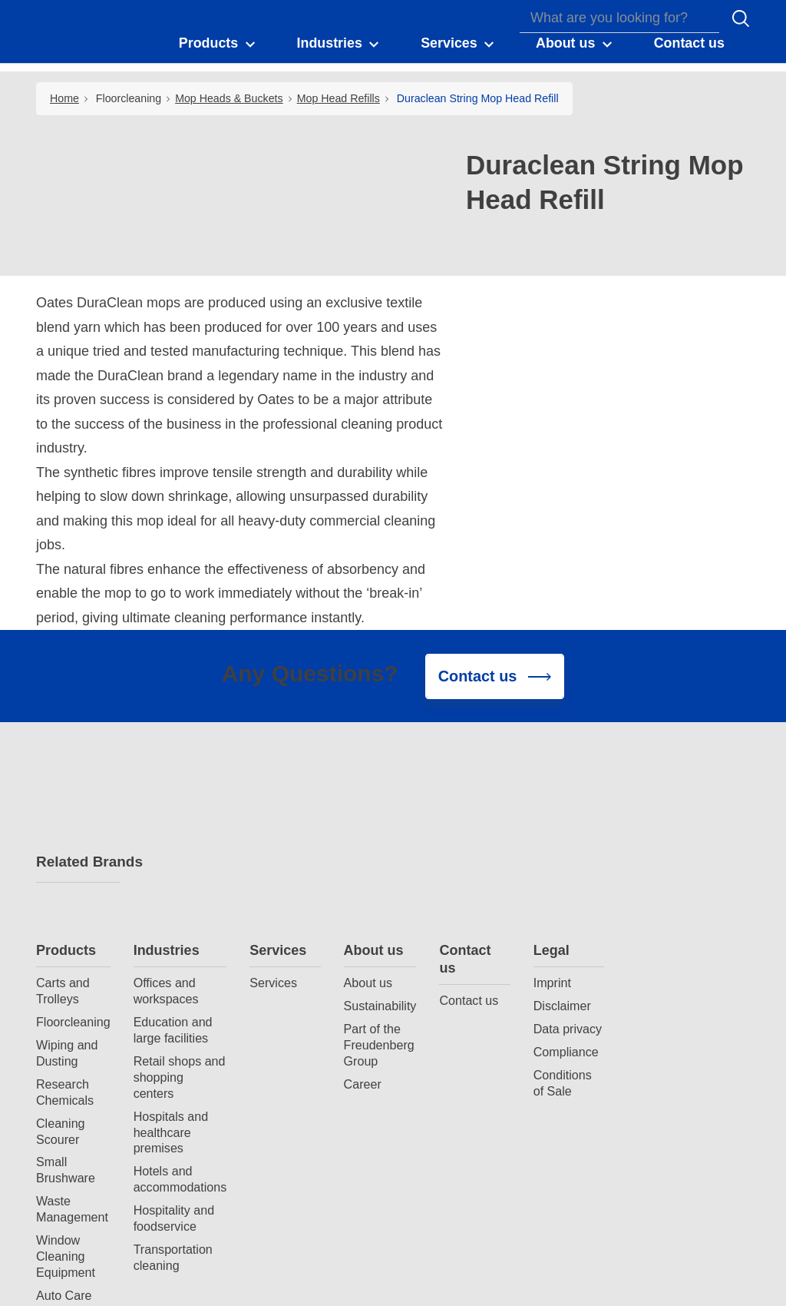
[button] (218, 44)
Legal (659, 777)
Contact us (572, 786)
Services (385, 777)
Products (173, 777)
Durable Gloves (165, 1193)
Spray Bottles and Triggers (180, 1154)
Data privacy (675, 856)
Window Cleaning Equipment (173, 1084)
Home (64, 98)
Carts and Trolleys (170, 819)
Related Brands (78, 862)
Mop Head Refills (338, 98)
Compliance (673, 880)
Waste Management (180, 1037)
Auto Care (171, 1123)
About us (481, 777)
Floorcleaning (128, 98)
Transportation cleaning (280, 1085)
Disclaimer (669, 833)
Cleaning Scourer (168, 958)
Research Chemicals (172, 919)
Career (470, 911)
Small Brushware (173, 998)
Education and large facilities (280, 858)
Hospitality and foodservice (281, 1046)
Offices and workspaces (273, 819)
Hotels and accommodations (288, 1007)
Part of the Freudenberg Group (486, 873)
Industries (274, 777)
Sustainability (487, 833)
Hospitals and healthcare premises (278, 959)
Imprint (660, 810)
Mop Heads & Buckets (229, 98)
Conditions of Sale (670, 910)
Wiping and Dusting (175, 881)
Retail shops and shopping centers (287, 904)
